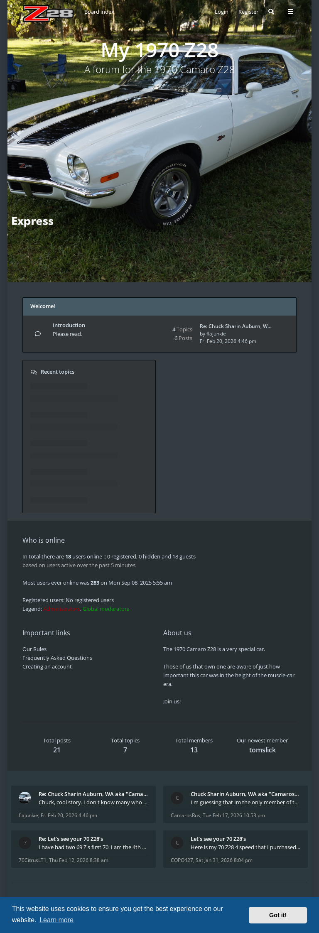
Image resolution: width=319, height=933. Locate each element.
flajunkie (216, 333)
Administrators (61, 608)
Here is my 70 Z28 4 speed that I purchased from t (245, 847)
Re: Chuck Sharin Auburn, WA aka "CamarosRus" (93, 794)
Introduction (69, 325)
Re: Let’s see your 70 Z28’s (71, 838)
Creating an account (47, 666)
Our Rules (34, 649)
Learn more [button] (56, 919)
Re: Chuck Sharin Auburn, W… (236, 326)
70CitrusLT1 (33, 860)
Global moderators (106, 608)
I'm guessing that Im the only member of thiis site (245, 802)
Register (248, 11)
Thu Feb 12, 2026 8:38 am (78, 860)
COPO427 (182, 860)
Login (221, 11)
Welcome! (42, 306)
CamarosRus (185, 815)
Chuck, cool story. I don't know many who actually (93, 802)
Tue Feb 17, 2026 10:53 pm (234, 815)
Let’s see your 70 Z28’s (218, 838)
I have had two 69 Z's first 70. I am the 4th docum (93, 847)
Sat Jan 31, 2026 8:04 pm (224, 860)
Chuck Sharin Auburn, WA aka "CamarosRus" (245, 794)
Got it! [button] (278, 915)
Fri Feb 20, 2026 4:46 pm (69, 815)
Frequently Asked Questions (57, 657)
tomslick (262, 749)
